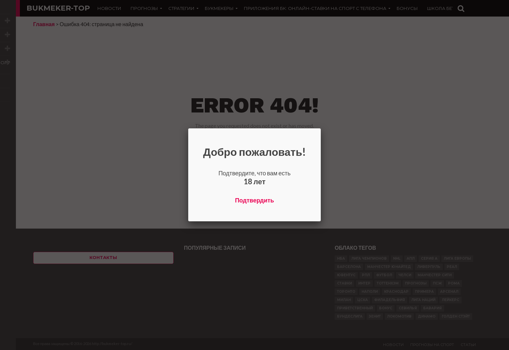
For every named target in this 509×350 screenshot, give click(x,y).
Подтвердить (254, 200)
